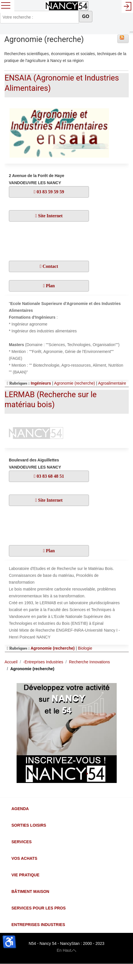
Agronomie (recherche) (74, 383)
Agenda (20, 808)
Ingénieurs (41, 383)
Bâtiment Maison (30, 891)
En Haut (66, 950)
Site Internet (50, 215)
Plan (50, 285)
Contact (49, 266)
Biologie (85, 648)
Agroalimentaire (112, 383)
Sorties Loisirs (28, 825)
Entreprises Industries (38, 924)
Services (21, 842)
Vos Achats (24, 858)
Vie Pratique (25, 875)
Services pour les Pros (38, 908)
